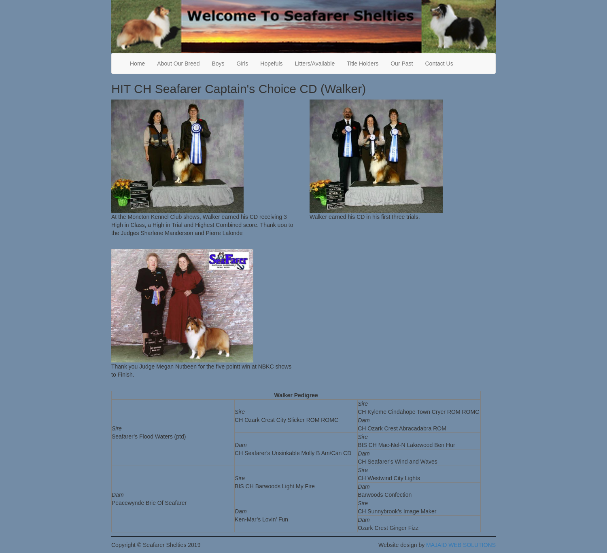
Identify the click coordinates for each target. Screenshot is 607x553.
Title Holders (362, 63)
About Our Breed (178, 63)
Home (137, 63)
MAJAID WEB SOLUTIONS (461, 545)
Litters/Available (315, 63)
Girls (242, 63)
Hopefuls (271, 63)
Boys (218, 63)
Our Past (402, 63)
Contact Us (439, 63)
